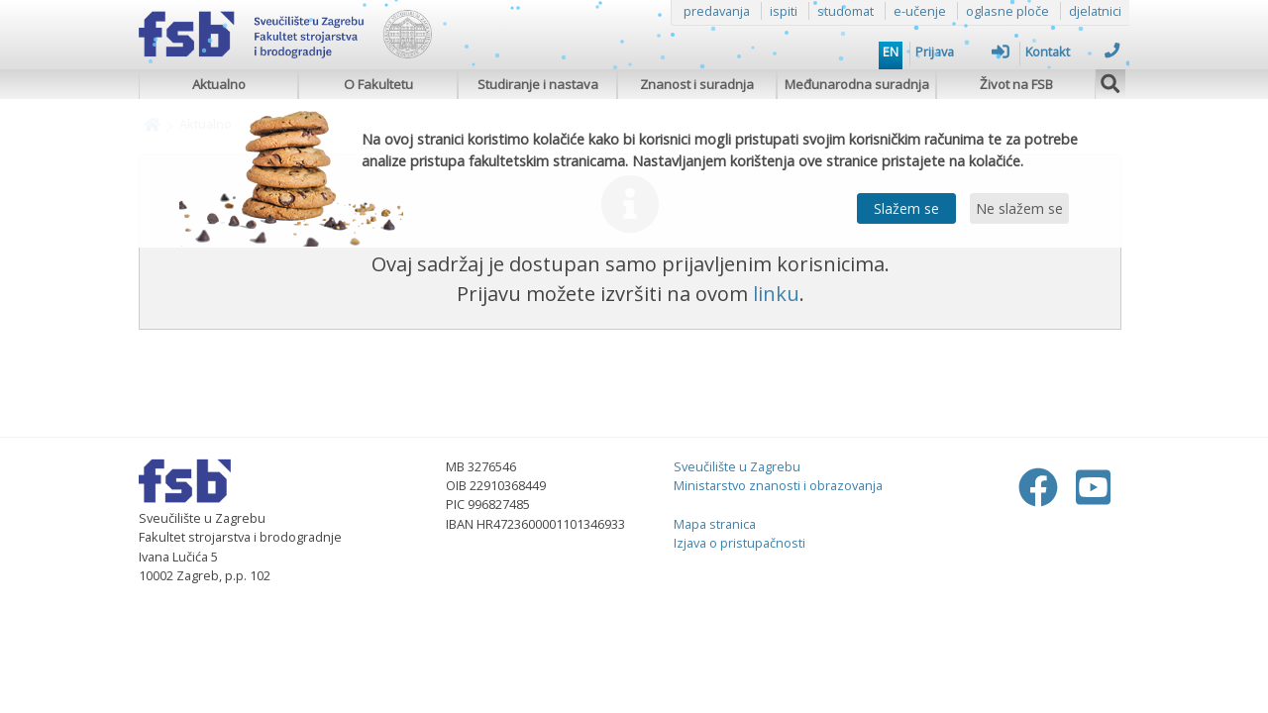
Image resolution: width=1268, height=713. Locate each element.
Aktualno (219, 84)
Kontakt (1072, 51)
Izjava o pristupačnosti (739, 543)
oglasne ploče (1007, 11)
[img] (1110, 81)
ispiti (783, 11)
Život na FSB (1016, 84)
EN (890, 51)
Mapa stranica (715, 524)
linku (776, 293)
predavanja (717, 11)
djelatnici (1095, 11)
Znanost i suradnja (697, 84)
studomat (845, 11)
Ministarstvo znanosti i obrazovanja (778, 485)
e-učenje (920, 11)
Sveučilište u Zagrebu (737, 466)
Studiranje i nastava (537, 84)
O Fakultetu (378, 84)
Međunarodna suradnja (857, 84)
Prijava (962, 51)
